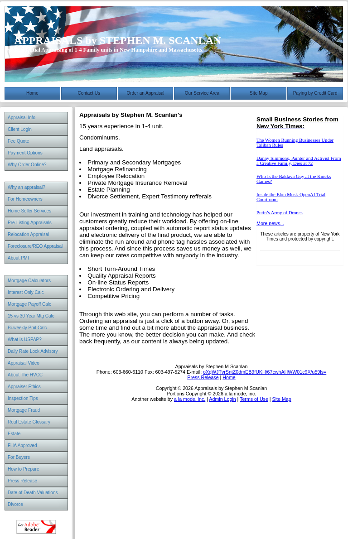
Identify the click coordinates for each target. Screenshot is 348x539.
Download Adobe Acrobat (36, 527)
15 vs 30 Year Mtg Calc (31, 315)
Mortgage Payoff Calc (29, 304)
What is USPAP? (25, 339)
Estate (14, 433)
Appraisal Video (23, 363)
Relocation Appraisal (28, 234)
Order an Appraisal (145, 93)
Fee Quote (18, 141)
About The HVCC (25, 374)
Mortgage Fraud (24, 410)
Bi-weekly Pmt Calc (27, 327)
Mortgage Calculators (29, 280)
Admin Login (222, 399)
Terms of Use (254, 399)
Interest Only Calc (26, 292)
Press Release (22, 480)
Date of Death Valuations (33, 492)
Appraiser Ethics (24, 386)
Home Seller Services (29, 210)
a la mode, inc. (189, 399)
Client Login (20, 129)
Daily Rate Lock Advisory (33, 351)
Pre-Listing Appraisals (30, 222)
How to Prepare (23, 469)
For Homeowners (25, 199)
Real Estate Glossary (29, 421)
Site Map (258, 93)
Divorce (15, 504)
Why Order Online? (27, 164)
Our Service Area (202, 93)
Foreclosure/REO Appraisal (35, 246)
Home (32, 93)
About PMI (18, 257)
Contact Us (89, 93)
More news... (270, 223)
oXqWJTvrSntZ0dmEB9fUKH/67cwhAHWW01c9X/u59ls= (264, 372)
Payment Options (25, 152)
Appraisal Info (21, 117)
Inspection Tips (23, 398)
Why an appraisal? (26, 187)
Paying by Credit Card (315, 93)
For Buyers (19, 457)
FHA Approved (22, 445)
